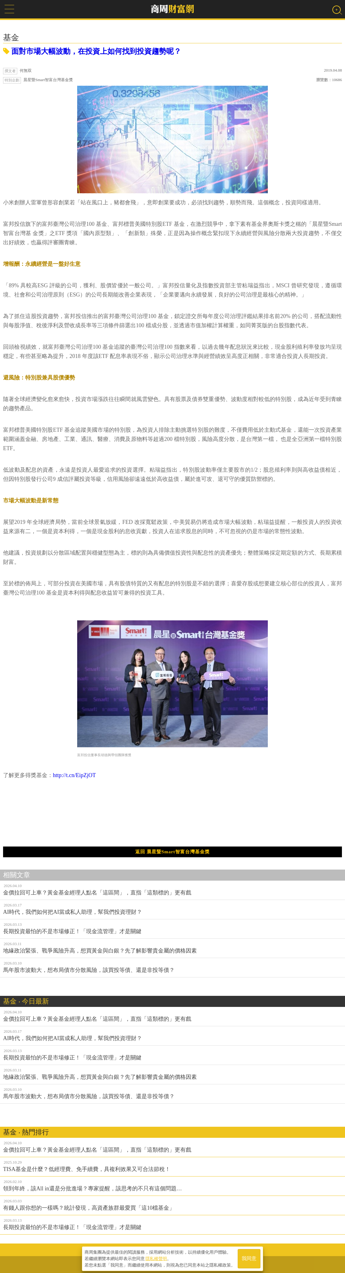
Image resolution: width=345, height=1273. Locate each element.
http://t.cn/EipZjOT (74, 775)
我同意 (249, 1258)
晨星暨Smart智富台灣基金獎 (48, 79)
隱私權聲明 (156, 1257)
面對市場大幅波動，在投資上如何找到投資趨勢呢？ (92, 51)
